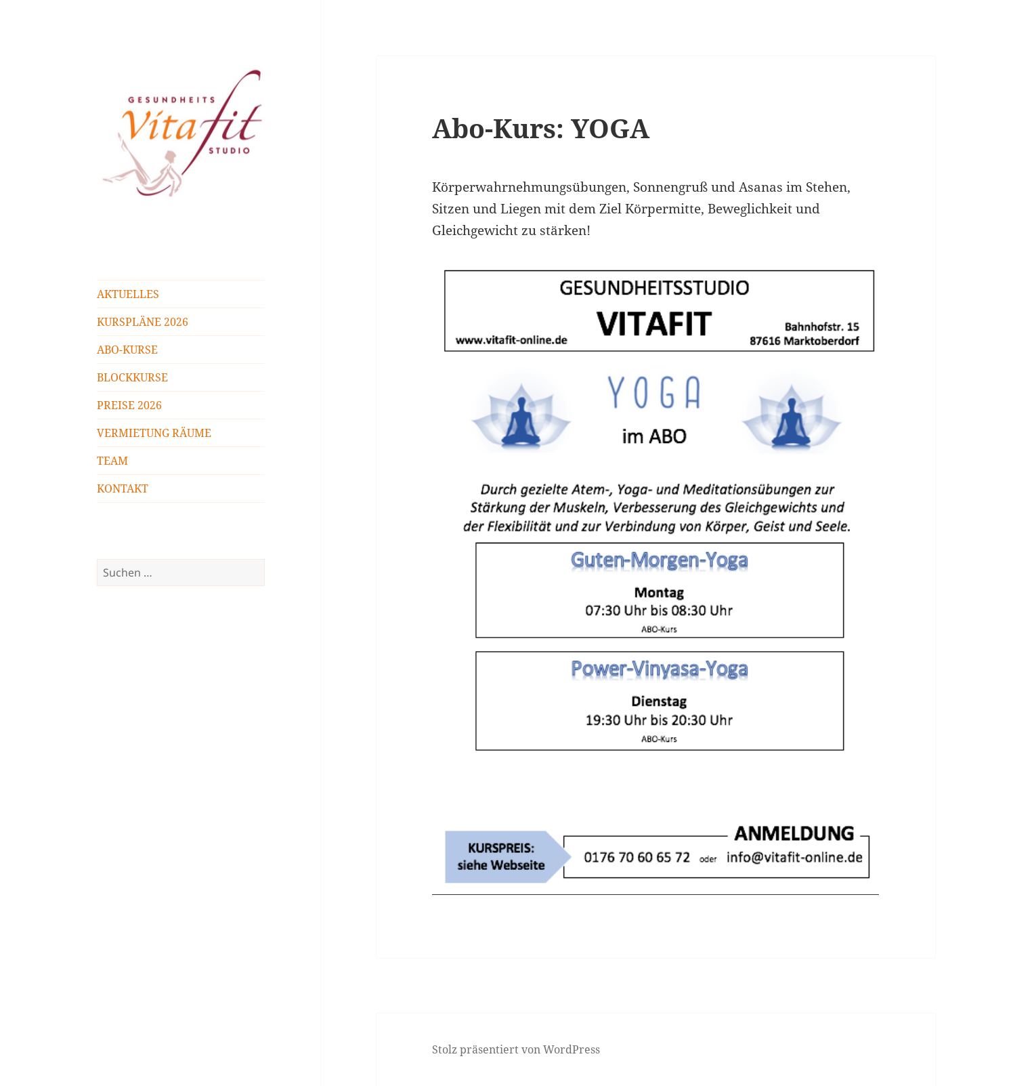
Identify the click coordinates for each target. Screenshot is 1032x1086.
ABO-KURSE (127, 349)
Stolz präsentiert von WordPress (516, 1049)
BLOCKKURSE (132, 377)
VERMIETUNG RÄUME (154, 432)
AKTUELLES (128, 294)
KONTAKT (122, 488)
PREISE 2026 (129, 405)
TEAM (112, 460)
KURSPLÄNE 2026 (142, 321)
